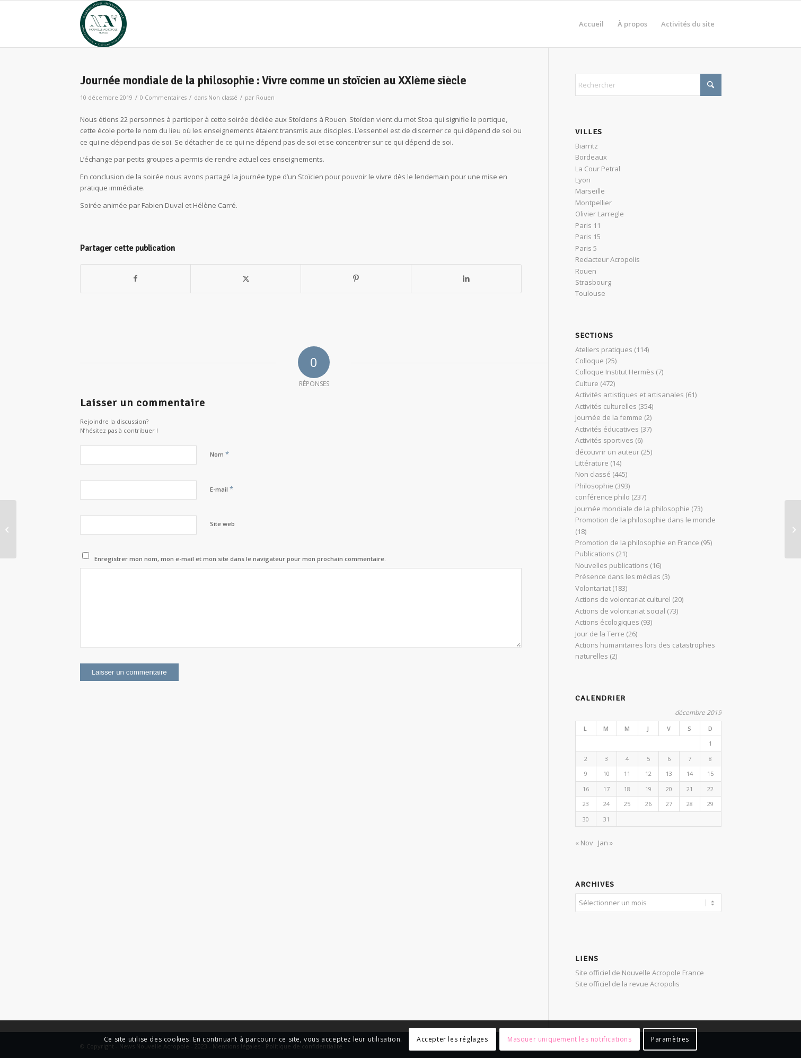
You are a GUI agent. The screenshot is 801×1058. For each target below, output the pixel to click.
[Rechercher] (648, 85)
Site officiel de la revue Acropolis (627, 982)
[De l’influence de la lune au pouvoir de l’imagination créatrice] (793, 529)
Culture (586, 383)
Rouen (265, 97)
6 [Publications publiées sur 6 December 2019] (669, 759)
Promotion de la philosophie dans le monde (645, 519)
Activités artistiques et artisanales (629, 394)
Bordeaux (591, 157)
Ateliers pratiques (603, 349)
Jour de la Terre (599, 634)
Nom (219, 454)
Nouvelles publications (611, 565)
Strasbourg (593, 282)
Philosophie (594, 486)
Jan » (605, 842)
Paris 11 (588, 225)
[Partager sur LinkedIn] (466, 278)
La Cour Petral (597, 168)
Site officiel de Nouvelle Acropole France (639, 971)
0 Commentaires (163, 97)
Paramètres (670, 1039)
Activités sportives (604, 440)
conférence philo (602, 497)
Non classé (222, 97)
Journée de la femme (608, 417)
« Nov (584, 842)
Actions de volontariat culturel (623, 599)
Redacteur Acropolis (607, 259)
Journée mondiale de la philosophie (632, 508)
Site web (222, 524)
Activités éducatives (607, 429)
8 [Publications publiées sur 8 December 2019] (710, 759)
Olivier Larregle (599, 213)
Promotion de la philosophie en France (637, 542)
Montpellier (593, 202)
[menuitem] (591, 24)
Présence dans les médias (618, 576)
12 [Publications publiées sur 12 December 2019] (648, 773)
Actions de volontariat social (620, 611)
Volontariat (593, 588)
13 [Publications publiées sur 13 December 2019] (669, 773)
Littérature (592, 463)
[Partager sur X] (246, 278)
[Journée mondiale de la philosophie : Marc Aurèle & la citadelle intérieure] (8, 529)
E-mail (221, 489)
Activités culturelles (606, 406)
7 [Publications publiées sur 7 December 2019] (689, 759)
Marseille (590, 191)
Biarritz (586, 146)
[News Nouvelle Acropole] (103, 24)
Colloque (589, 360)
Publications (594, 553)
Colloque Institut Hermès (614, 372)
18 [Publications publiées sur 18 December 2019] (627, 789)
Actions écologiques (607, 622)
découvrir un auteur (607, 452)
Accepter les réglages (452, 1039)
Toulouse (590, 293)
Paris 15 (588, 236)
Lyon (583, 180)
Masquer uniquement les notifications (569, 1039)
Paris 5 (586, 248)
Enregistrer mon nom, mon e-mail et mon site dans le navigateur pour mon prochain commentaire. (240, 559)
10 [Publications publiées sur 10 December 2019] (606, 773)
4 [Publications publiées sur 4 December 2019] (627, 759)
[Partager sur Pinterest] (356, 278)
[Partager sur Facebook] (136, 278)
